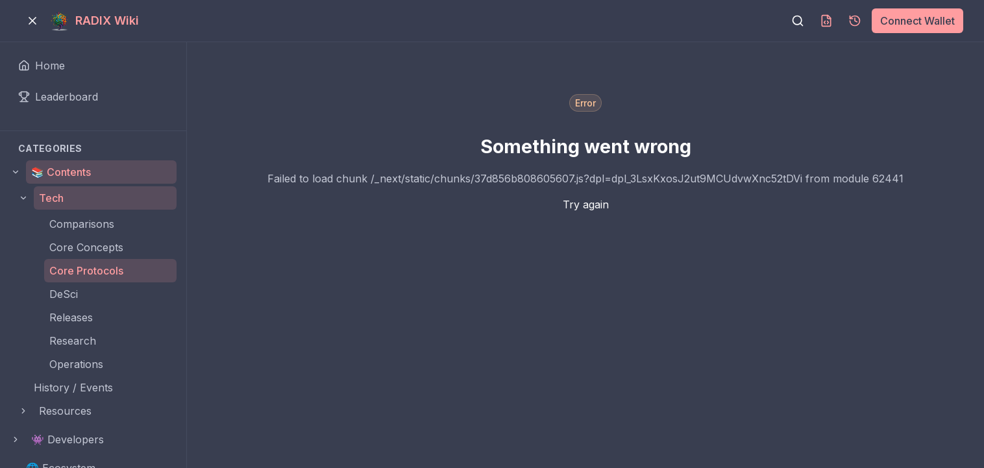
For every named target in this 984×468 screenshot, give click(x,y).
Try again (586, 204)
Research (72, 340)
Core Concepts (86, 247)
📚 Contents (61, 172)
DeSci (63, 294)
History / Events (73, 387)
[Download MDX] (826, 20)
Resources (65, 410)
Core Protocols (86, 270)
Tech (51, 197)
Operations (76, 364)
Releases (71, 317)
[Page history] (855, 20)
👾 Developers (67, 439)
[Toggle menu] (32, 20)
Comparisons (81, 223)
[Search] (797, 20)
